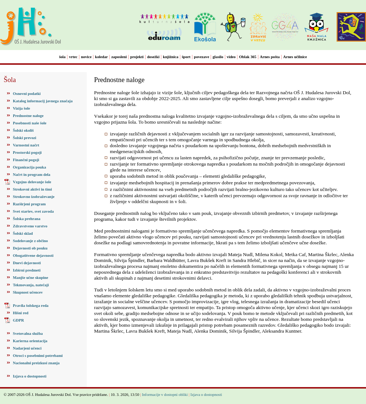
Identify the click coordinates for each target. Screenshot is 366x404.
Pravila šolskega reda (31, 306)
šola (62, 57)
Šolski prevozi (24, 138)
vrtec (73, 57)
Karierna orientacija (30, 341)
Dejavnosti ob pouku (30, 248)
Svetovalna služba (28, 334)
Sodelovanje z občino (30, 241)
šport (186, 57)
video (231, 57)
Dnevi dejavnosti (27, 263)
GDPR (18, 320)
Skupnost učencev (28, 292)
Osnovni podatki (27, 94)
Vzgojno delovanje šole (32, 182)
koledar (101, 57)
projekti (137, 57)
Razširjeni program (29, 204)
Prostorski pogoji (27, 152)
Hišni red (20, 313)
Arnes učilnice (295, 57)
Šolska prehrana (26, 219)
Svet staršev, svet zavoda (33, 211)
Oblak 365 (247, 57)
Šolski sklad (23, 233)
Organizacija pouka (29, 167)
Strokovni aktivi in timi (32, 189)
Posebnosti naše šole (29, 123)
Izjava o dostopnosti (29, 376)
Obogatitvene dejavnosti (33, 256)
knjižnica (170, 57)
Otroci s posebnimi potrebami (37, 356)
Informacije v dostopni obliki (165, 395)
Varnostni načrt (26, 145)
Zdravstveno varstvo (30, 226)
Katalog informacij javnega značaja (42, 101)
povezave (201, 57)
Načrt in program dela (31, 175)
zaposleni (119, 57)
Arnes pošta (270, 57)
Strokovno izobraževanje (33, 197)
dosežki (153, 57)
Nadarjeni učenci (27, 348)
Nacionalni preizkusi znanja (36, 363)
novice (86, 57)
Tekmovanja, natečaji (31, 285)
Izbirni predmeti (26, 270)
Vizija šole (21, 108)
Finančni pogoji (26, 160)
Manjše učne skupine (30, 278)
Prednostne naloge (28, 116)
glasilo (218, 57)
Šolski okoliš (23, 130)
